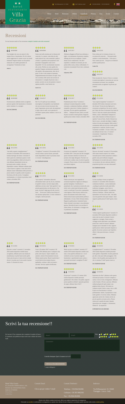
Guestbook (83, 14)
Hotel (56, 14)
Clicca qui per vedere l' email (45, 389)
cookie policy (100, 402)
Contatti (116, 14)
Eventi (108, 14)
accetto (30, 402)
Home (49, 14)
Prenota (93, 14)
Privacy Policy (8, 392)
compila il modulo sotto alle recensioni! (39, 41)
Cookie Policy (8, 394)
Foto (100, 14)
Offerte (74, 14)
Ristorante (65, 14)
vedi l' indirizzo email (80, 4)
